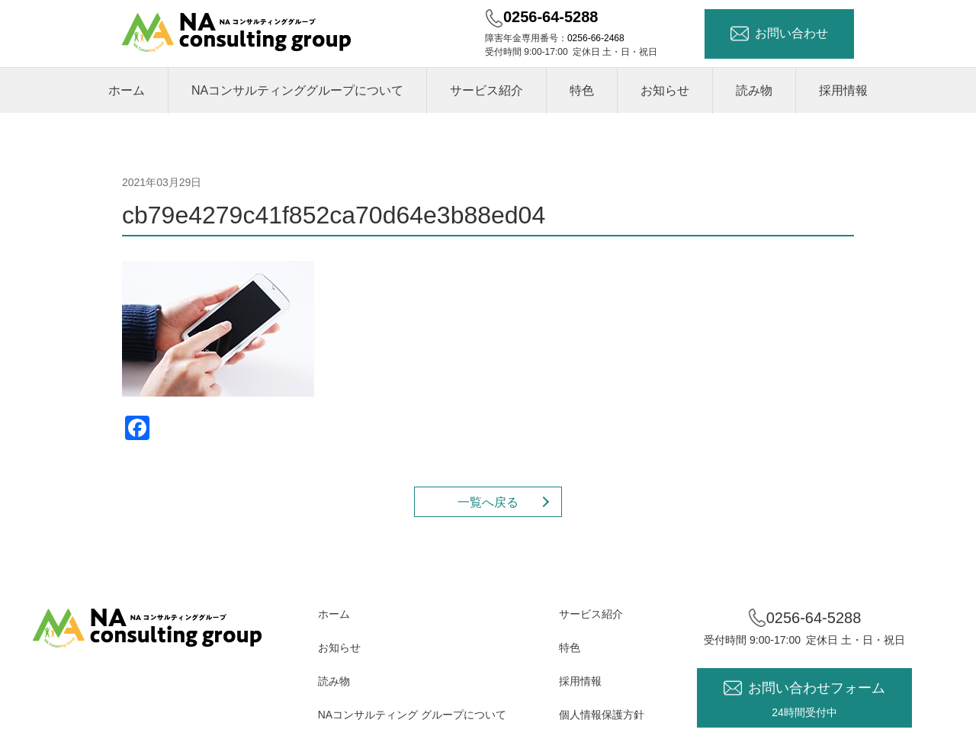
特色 (582, 90)
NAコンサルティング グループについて (412, 715)
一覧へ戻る (488, 502)
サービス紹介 (486, 90)
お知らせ (664, 90)
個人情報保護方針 (601, 715)
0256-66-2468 (595, 38)
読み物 (754, 90)
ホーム (126, 90)
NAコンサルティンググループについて (297, 90)
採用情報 (843, 90)
